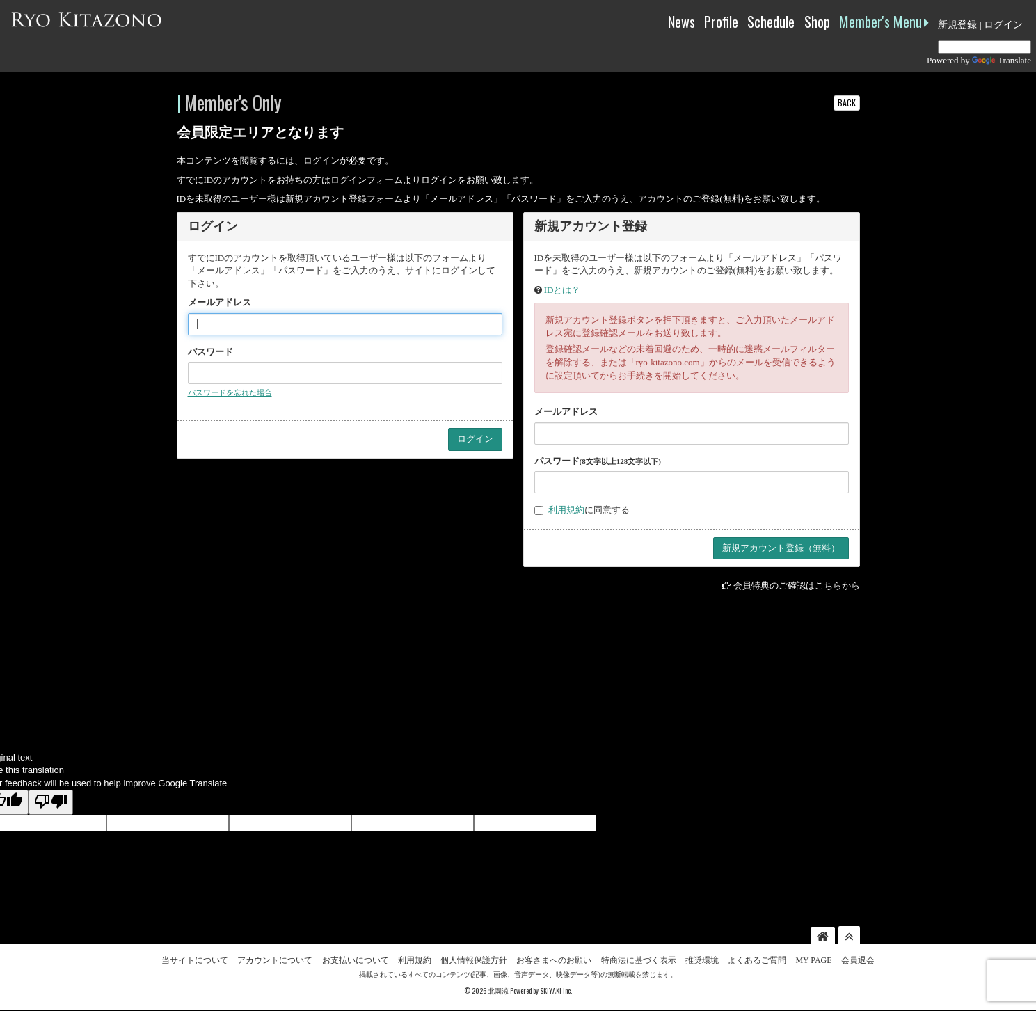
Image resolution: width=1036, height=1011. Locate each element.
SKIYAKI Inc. (556, 990)
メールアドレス (219, 302)
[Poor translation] (51, 802)
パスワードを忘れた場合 (230, 392)
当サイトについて (194, 960)
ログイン (1003, 24)
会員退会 (858, 960)
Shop (817, 21)
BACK (847, 103)
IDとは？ (562, 290)
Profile (721, 21)
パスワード (210, 352)
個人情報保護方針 (473, 960)
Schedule (771, 21)
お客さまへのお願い (553, 960)
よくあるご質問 (757, 960)
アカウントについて (274, 960)
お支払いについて (355, 960)
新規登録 (957, 24)
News (681, 21)
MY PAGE (813, 960)
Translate (1001, 60)
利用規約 (566, 509)
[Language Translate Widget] (984, 47)
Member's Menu (884, 21)
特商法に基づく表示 (638, 960)
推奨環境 (702, 960)
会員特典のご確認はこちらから (796, 585)
